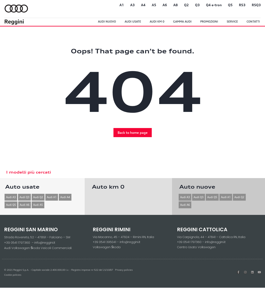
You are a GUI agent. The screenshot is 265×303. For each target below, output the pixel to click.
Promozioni (209, 21)
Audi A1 (52, 197)
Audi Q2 (38, 197)
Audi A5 (38, 204)
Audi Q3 (24, 197)
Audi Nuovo (107, 21)
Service (232, 21)
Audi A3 (11, 197)
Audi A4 (65, 197)
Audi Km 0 (157, 21)
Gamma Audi (182, 21)
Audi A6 (24, 204)
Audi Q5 (11, 204)
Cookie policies (12, 274)
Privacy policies (124, 269)
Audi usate (133, 21)
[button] (132, 132)
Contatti (253, 21)
